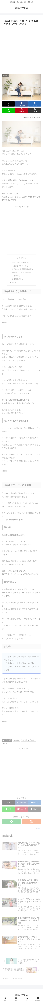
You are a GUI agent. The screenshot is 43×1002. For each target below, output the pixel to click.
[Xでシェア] (8, 104)
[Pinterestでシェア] (21, 110)
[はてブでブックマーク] (34, 104)
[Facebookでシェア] (21, 104)
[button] (34, 110)
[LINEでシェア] (8, 110)
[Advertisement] (21, 49)
